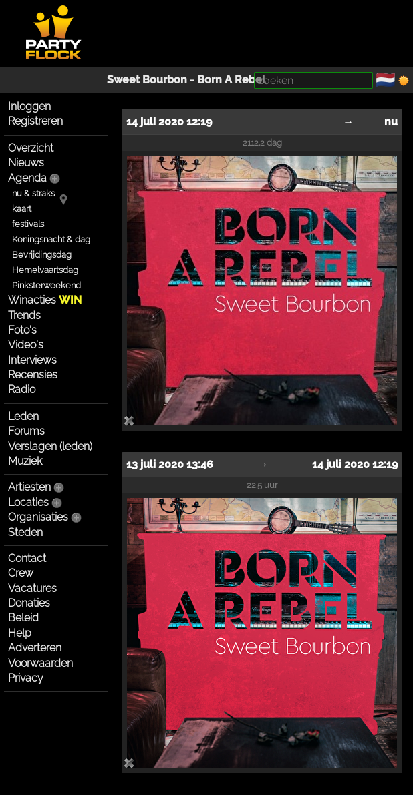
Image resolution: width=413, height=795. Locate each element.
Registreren (35, 121)
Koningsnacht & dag (51, 239)
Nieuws (26, 162)
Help (19, 633)
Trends (24, 315)
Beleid (23, 617)
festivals (28, 224)
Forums (26, 431)
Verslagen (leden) (50, 446)
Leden (23, 416)
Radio (21, 389)
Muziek (25, 461)
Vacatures (32, 588)
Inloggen (29, 106)
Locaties (28, 502)
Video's (25, 344)
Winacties (45, 300)
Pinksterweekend (46, 285)
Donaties (29, 603)
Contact (27, 558)
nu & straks (33, 193)
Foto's (22, 330)
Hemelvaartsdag (45, 270)
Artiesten (29, 487)
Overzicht (30, 148)
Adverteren (34, 647)
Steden (25, 532)
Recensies (32, 374)
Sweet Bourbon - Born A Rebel (186, 79)
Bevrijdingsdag (42, 255)
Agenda (27, 178)
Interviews (32, 360)
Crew (20, 573)
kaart (21, 209)
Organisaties (38, 517)
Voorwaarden (40, 663)
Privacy (25, 678)
